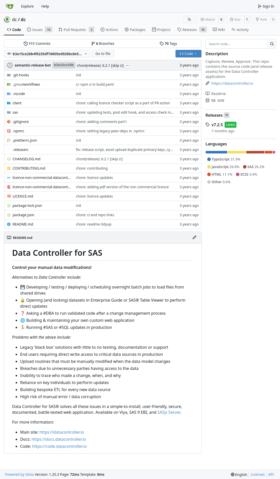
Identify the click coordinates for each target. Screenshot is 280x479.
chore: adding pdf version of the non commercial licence (122, 186)
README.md (23, 224)
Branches (102, 43)
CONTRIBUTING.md (29, 168)
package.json (23, 214)
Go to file (102, 53)
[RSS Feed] (189, 19)
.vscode (19, 93)
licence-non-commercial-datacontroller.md (42, 177)
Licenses (258, 474)
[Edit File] (194, 237)
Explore (27, 6)
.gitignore (21, 121)
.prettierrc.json (25, 140)
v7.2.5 (217, 124)
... (127, 65)
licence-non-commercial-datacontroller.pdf (42, 186)
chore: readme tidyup (94, 224)
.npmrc (18, 131)
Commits (37, 43)
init (78, 75)
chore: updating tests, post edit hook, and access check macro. (128, 112)
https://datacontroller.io (62, 432)
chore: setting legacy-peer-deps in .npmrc (110, 131)
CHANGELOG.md (26, 158)
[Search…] (272, 44)
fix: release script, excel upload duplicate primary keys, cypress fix (130, 149)
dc (14, 19)
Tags (168, 43)
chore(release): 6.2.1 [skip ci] (100, 65)
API (271, 474)
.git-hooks (21, 75)
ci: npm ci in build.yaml (95, 84)
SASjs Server (168, 412)
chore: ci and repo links (95, 214)
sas (15, 112)
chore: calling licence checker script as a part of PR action (123, 103)
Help (45, 6)
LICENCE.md (23, 196)
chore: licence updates (94, 177)
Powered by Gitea (19, 474)
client (17, 103)
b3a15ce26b (64, 65)
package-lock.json (27, 205)
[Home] (10, 6)
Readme (215, 93)
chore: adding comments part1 (101, 121)
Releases (214, 115)
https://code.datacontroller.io (59, 446)
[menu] (239, 474)
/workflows (26, 84)
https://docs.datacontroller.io (58, 439)
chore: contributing (92, 168)
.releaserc (20, 149)
